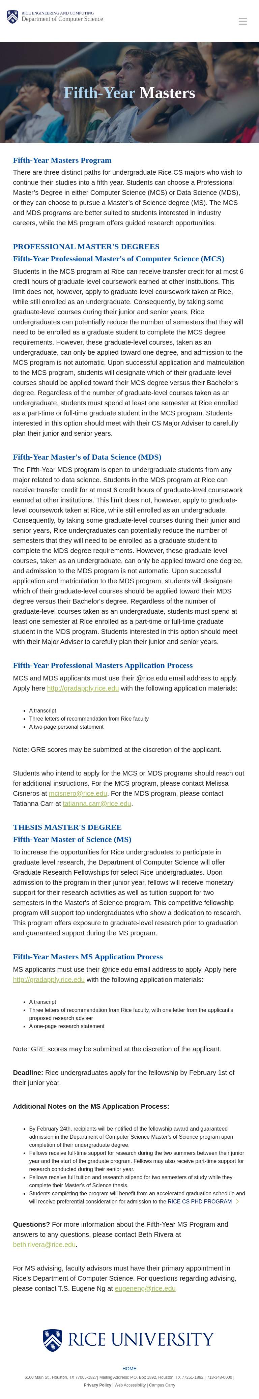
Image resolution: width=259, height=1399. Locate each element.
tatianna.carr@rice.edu (97, 803)
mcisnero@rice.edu (78, 793)
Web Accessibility (130, 1385)
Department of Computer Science (62, 19)
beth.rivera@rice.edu (44, 1244)
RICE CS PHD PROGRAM (200, 1201)
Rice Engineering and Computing (58, 13)
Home (129, 1368)
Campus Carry (162, 1385)
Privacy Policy (97, 1385)
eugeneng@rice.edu (145, 1288)
